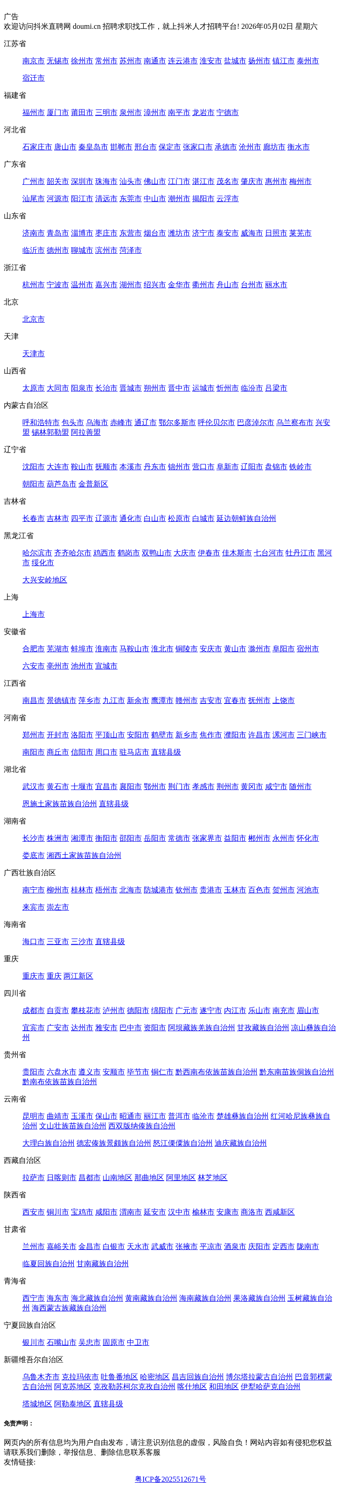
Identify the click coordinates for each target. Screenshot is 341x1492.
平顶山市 (110, 735)
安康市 (227, 1212)
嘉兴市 (106, 285)
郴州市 (259, 838)
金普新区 (93, 484)
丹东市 (155, 467)
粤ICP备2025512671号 (170, 1479)
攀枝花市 (86, 1010)
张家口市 (198, 147)
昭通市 (130, 1116)
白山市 (155, 518)
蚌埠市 (82, 649)
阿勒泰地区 (72, 1404)
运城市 (203, 388)
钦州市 (186, 890)
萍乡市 (89, 700)
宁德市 (227, 112)
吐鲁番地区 (119, 1377)
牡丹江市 (300, 553)
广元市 (186, 1010)
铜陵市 (186, 649)
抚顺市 (106, 467)
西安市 (33, 1212)
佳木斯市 (237, 553)
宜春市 (235, 700)
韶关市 (58, 181)
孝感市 (203, 786)
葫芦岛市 (62, 484)
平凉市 (211, 1246)
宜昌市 (106, 786)
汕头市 (130, 181)
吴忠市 (89, 1342)
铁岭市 (300, 467)
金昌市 (89, 1246)
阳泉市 (82, 388)
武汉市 (33, 786)
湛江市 (203, 181)
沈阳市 (33, 467)
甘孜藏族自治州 (263, 1028)
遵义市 (89, 1072)
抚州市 (259, 700)
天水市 (138, 1246)
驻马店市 (134, 752)
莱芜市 (300, 233)
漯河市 (283, 735)
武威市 (162, 1246)
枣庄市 (106, 233)
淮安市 (211, 61)
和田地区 (224, 1387)
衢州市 (203, 285)
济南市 (33, 233)
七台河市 (269, 553)
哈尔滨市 (37, 553)
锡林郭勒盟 (50, 432)
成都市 (33, 1010)
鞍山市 (82, 467)
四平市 (82, 518)
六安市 (33, 666)
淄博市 (82, 233)
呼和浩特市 (41, 422)
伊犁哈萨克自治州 (270, 1387)
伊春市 (209, 553)
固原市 (114, 1342)
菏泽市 (130, 250)
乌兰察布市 (294, 422)
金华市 (179, 285)
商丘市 (58, 752)
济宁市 (203, 233)
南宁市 (33, 890)
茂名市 (227, 181)
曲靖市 (58, 1116)
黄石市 (58, 786)
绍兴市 (155, 285)
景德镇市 (62, 700)
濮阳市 (235, 735)
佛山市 (155, 181)
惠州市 (276, 181)
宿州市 (308, 649)
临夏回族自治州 (48, 1264)
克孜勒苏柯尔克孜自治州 (134, 1387)
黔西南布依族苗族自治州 (216, 1072)
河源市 (58, 199)
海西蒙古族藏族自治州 (69, 1308)
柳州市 (58, 890)
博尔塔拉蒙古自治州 (259, 1377)
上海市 (33, 614)
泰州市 (308, 61)
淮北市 (162, 649)
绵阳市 (162, 1010)
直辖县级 (166, 752)
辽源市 (106, 518)
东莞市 (130, 199)
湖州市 (130, 285)
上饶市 (283, 700)
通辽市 (145, 422)
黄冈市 (252, 786)
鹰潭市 (162, 700)
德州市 (58, 250)
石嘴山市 (62, 1342)
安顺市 (114, 1072)
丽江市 (155, 1116)
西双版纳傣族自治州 (141, 1126)
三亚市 (58, 941)
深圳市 (82, 181)
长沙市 (33, 838)
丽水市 (276, 285)
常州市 (106, 61)
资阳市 (155, 1028)
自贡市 (58, 1010)
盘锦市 (276, 467)
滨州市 (106, 250)
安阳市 (138, 735)
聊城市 (82, 250)
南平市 (179, 112)
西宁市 (33, 1298)
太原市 (33, 388)
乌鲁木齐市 (41, 1377)
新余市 (138, 700)
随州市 (300, 786)
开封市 (58, 735)
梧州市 (106, 890)
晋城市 (130, 388)
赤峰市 (121, 422)
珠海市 (106, 181)
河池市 (308, 890)
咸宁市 (276, 786)
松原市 (179, 518)
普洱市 (179, 1116)
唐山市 (65, 147)
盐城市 (235, 61)
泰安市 (227, 233)
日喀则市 (62, 1177)
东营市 (130, 233)
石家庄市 (37, 147)
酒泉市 (235, 1246)
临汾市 (252, 388)
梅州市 (300, 181)
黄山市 (235, 649)
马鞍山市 (134, 649)
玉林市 (235, 890)
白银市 (114, 1246)
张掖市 (186, 1246)
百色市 (259, 890)
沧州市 (250, 147)
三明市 (106, 112)
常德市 (179, 838)
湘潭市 (82, 838)
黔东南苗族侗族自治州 (296, 1072)
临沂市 (33, 250)
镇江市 (283, 61)
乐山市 (259, 1010)
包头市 (73, 422)
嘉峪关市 (62, 1246)
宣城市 (106, 666)
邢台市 (145, 147)
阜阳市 (283, 649)
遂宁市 (211, 1010)
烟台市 (155, 233)
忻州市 (227, 388)
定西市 (283, 1246)
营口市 (203, 467)
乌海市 (97, 422)
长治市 (106, 388)
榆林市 (203, 1212)
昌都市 (89, 1177)
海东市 (58, 1298)
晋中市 (179, 388)
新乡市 (186, 735)
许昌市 (259, 735)
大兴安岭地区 (44, 580)
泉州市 (130, 112)
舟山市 (227, 285)
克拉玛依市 (80, 1377)
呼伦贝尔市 (216, 422)
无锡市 (58, 61)
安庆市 (211, 649)
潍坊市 (179, 233)
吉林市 (58, 518)
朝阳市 (33, 484)
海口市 (33, 941)
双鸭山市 (157, 553)
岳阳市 (155, 838)
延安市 (155, 1212)
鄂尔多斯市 (177, 422)
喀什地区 (192, 1387)
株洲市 (58, 838)
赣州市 (186, 700)
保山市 (106, 1116)
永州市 (283, 838)
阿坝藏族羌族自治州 (201, 1028)
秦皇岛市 (93, 147)
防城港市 (159, 890)
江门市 (179, 181)
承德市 (226, 147)
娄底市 (33, 855)
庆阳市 (259, 1246)
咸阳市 (106, 1212)
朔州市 (155, 388)
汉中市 (179, 1212)
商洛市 (252, 1212)
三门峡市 (312, 735)
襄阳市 (130, 786)
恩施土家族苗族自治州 (59, 804)
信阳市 (82, 752)
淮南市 (106, 649)
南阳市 (33, 752)
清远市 (106, 199)
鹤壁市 (162, 735)
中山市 (155, 199)
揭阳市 (203, 199)
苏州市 (130, 61)
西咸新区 (280, 1212)
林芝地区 (213, 1177)
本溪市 (130, 467)
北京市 (33, 319)
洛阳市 (82, 735)
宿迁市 (33, 78)
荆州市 (227, 786)
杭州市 (33, 285)
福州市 (33, 112)
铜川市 (58, 1212)
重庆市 (33, 976)
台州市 (252, 285)
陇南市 (308, 1246)
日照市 (276, 233)
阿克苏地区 (72, 1387)
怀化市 (308, 838)
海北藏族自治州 (97, 1298)
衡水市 (298, 147)
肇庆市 (252, 181)
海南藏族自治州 (205, 1298)
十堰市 (82, 786)
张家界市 (207, 838)
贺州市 (283, 890)
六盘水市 (62, 1072)
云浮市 (227, 199)
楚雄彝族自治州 (242, 1116)
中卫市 (138, 1342)
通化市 (130, 518)
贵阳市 (33, 1072)
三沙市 (82, 941)
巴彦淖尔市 (255, 422)
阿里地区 (181, 1177)
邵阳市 (130, 838)
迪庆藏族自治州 (241, 1143)
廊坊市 (274, 147)
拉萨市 (33, 1177)
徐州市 (82, 61)
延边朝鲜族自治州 (246, 518)
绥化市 (43, 563)
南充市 (283, 1010)
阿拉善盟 (86, 432)
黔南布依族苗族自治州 (59, 1082)
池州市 (82, 666)
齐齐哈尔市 (72, 553)
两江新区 (78, 976)
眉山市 (308, 1010)
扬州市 (259, 61)
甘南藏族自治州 (103, 1264)
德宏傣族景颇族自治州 (114, 1143)
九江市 (114, 700)
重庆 (54, 976)
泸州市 (114, 1010)
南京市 (33, 61)
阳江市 (82, 199)
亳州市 (58, 666)
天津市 (33, 354)
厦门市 (58, 112)
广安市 (58, 1028)
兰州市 (33, 1246)
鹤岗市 (129, 553)
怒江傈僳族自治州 (183, 1143)
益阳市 (235, 838)
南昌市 (33, 700)
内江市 (235, 1010)
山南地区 (117, 1177)
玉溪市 (82, 1116)
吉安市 (211, 700)
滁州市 (259, 649)
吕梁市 (276, 388)
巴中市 (130, 1028)
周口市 (106, 752)
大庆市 (185, 553)
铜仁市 (162, 1072)
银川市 (33, 1342)
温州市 (82, 285)
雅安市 (106, 1028)
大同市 (58, 388)
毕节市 (138, 1072)
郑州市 (33, 735)
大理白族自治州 (48, 1143)
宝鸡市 (82, 1212)
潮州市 (179, 199)
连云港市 (183, 61)
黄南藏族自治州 (151, 1298)
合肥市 (33, 649)
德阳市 (138, 1010)
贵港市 (211, 890)
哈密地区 (155, 1377)
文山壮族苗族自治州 (72, 1126)
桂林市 (82, 890)
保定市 (170, 147)
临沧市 (203, 1116)
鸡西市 (104, 553)
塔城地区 (37, 1404)
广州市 (33, 181)
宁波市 (58, 285)
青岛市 (58, 233)
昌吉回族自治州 (198, 1377)
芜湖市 (58, 649)
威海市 (252, 233)
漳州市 (155, 112)
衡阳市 (106, 838)
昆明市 (33, 1116)
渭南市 (130, 1212)
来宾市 (33, 907)
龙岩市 (203, 112)
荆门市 (179, 786)
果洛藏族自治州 (259, 1298)
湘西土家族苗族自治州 (84, 855)
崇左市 (58, 907)
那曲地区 (149, 1177)
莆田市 (82, 112)
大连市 (58, 467)
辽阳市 (252, 467)
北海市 (130, 890)
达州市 (82, 1028)
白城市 (203, 518)
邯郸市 (121, 147)
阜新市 (227, 467)
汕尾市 (33, 199)
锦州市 (179, 467)
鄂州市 (155, 786)
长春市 (33, 518)
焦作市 (211, 735)
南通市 (155, 61)
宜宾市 (33, 1028)
